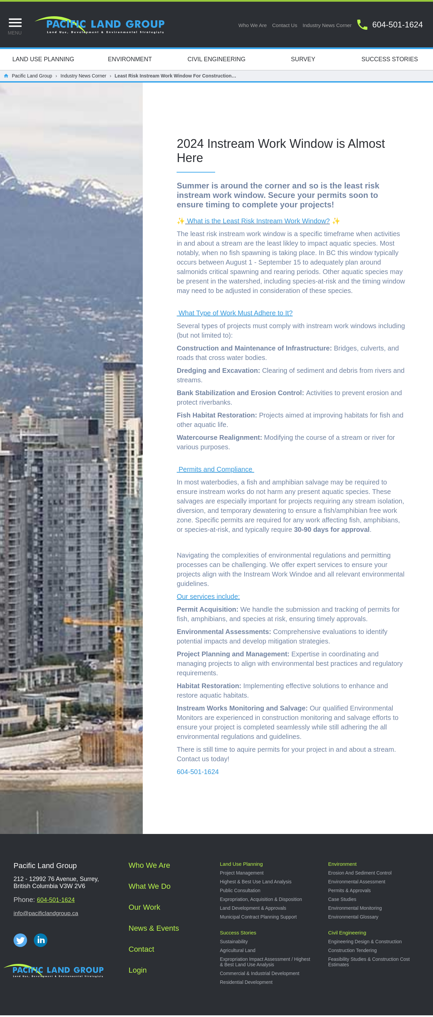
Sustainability (234, 943)
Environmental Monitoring (355, 909)
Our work (144, 909)
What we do (149, 888)
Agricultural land (237, 952)
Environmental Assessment (356, 883)
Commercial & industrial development (259, 975)
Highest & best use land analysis (256, 883)
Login (138, 972)
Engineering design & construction (365, 943)
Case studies (342, 901)
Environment (130, 61)
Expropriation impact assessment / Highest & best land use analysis (265, 963)
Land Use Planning (43, 61)
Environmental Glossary (353, 918)
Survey (303, 61)
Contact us (284, 25)
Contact (141, 951)
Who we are (252, 25)
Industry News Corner (83, 77)
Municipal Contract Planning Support (258, 918)
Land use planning (241, 865)
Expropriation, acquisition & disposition (261, 901)
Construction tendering (352, 952)
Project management (242, 874)
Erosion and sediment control (360, 874)
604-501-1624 (56, 901)
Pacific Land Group (32, 77)
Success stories (238, 934)
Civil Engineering (216, 61)
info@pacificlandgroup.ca (46, 915)
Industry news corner (327, 25)
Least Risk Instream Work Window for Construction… (175, 77)
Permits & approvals (349, 892)
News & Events (154, 930)
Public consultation (240, 892)
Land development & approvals (253, 909)
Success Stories (390, 61)
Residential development (246, 984)
